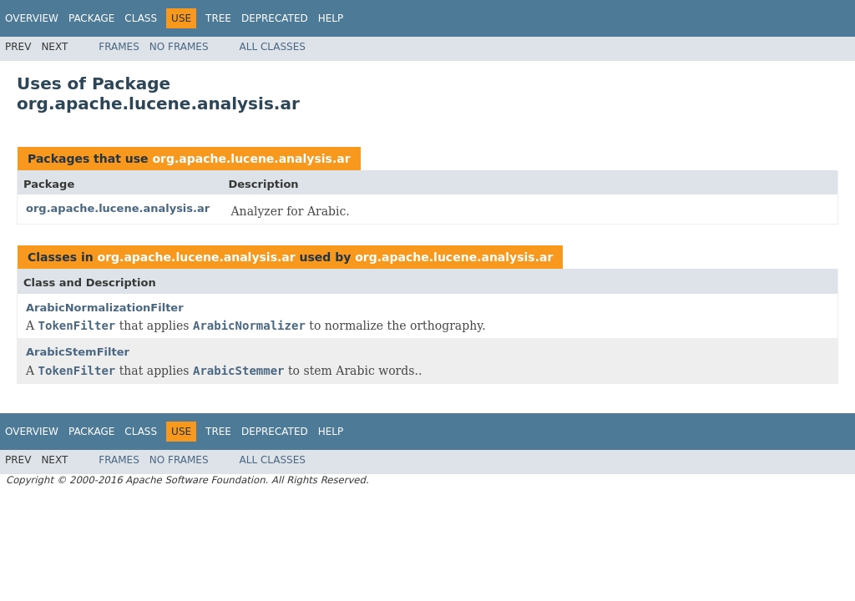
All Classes (273, 47)
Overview (31, 18)
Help (331, 18)
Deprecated (274, 18)
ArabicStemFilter (77, 352)
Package (91, 18)
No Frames (179, 47)
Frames (119, 47)
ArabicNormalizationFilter (105, 307)
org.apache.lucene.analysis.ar (251, 158)
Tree (218, 18)
